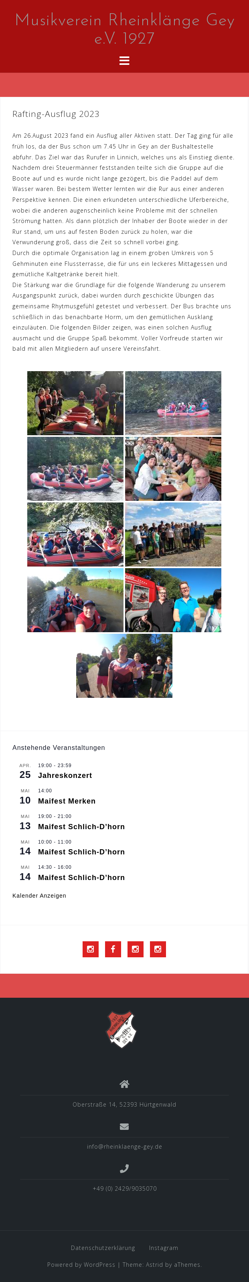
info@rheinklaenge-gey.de (124, 1146)
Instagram (163, 1248)
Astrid (154, 1264)
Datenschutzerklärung (103, 1248)
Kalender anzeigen (39, 895)
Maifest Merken (67, 801)
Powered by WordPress (81, 1264)
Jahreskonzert (65, 776)
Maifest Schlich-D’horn (81, 827)
